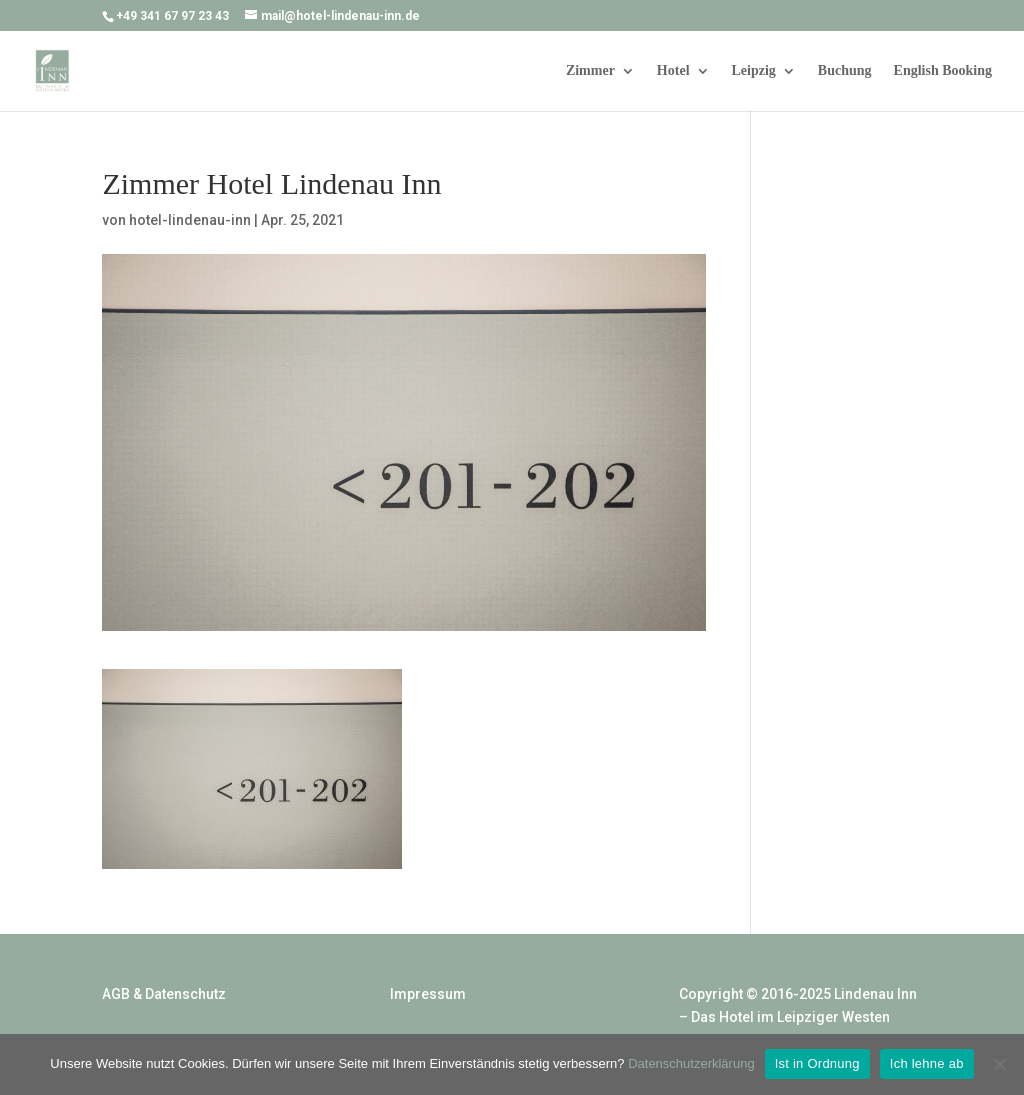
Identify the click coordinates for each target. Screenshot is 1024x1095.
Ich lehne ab (927, 1063)
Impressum (428, 994)
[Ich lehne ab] (999, 1064)
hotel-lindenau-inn (190, 220)
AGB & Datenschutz (164, 994)
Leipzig (754, 71)
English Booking (943, 71)
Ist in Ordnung (817, 1063)
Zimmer (590, 71)
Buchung (845, 71)
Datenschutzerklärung (691, 1063)
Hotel (673, 71)
